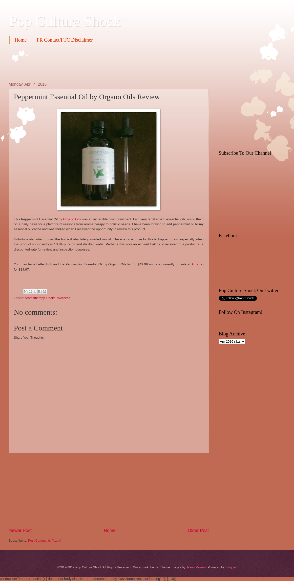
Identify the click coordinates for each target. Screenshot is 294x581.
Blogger (230, 567)
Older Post (198, 530)
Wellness (63, 298)
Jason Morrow (196, 567)
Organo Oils (72, 219)
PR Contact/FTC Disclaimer (65, 40)
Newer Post (20, 530)
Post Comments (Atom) (44, 540)
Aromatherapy (34, 298)
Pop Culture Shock (65, 21)
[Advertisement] (99, 62)
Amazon (197, 264)
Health (50, 298)
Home (21, 40)
